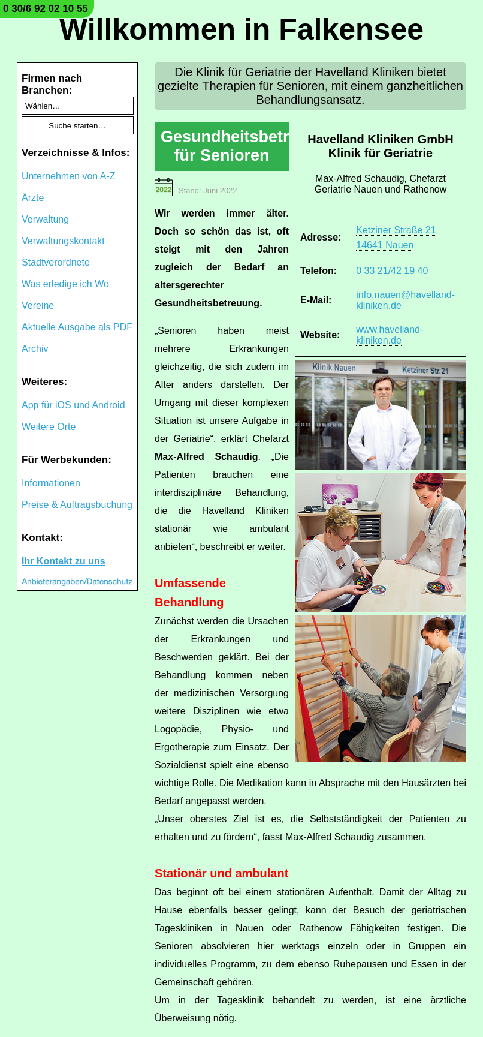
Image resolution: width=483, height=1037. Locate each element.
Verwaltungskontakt (63, 241)
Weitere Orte (49, 427)
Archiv (35, 349)
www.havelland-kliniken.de (389, 334)
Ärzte (33, 198)
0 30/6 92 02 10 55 (45, 8)
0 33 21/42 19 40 (392, 271)
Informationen (51, 483)
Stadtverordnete (56, 262)
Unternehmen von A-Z (69, 176)
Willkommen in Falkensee (241, 29)
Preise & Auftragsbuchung (77, 505)
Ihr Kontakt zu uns (63, 561)
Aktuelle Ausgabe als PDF (77, 327)
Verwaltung (45, 219)
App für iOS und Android (73, 405)
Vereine (38, 305)
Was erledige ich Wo (65, 284)
